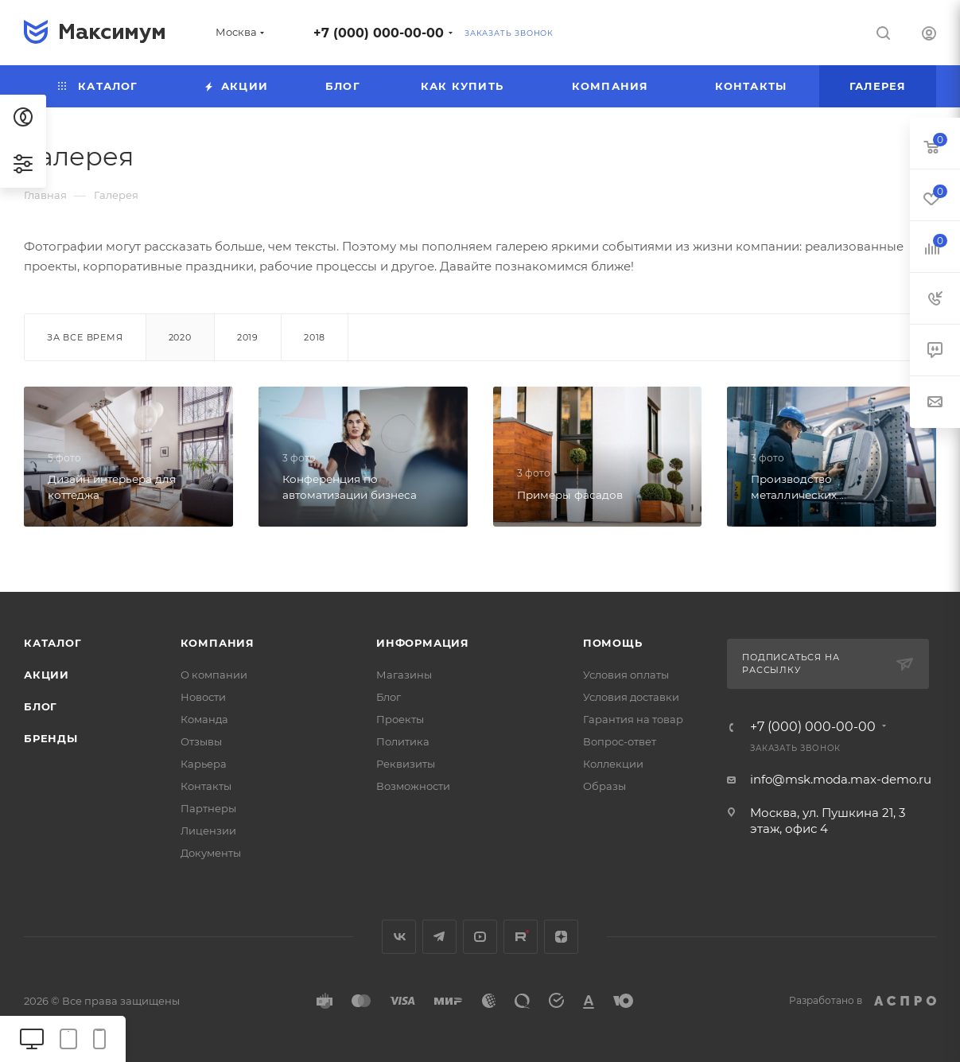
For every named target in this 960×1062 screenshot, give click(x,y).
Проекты (400, 719)
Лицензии (208, 830)
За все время (85, 337)
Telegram (439, 937)
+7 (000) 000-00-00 (378, 33)
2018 (314, 337)
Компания (218, 642)
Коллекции (613, 763)
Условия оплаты (626, 674)
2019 (247, 337)
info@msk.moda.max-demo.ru (840, 779)
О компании (214, 674)
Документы (211, 852)
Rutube (520, 937)
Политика (402, 741)
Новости (203, 696)
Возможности (413, 786)
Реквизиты (405, 763)
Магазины (404, 674)
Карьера (204, 763)
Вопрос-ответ (619, 741)
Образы (604, 786)
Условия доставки (631, 696)
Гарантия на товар (633, 719)
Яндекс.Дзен (561, 937)
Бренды (51, 738)
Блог (40, 706)
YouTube (480, 937)
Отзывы (201, 741)
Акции (46, 674)
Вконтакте (399, 937)
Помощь (613, 642)
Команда (204, 719)
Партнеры (208, 808)
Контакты (206, 786)
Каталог (53, 642)
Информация (422, 642)
